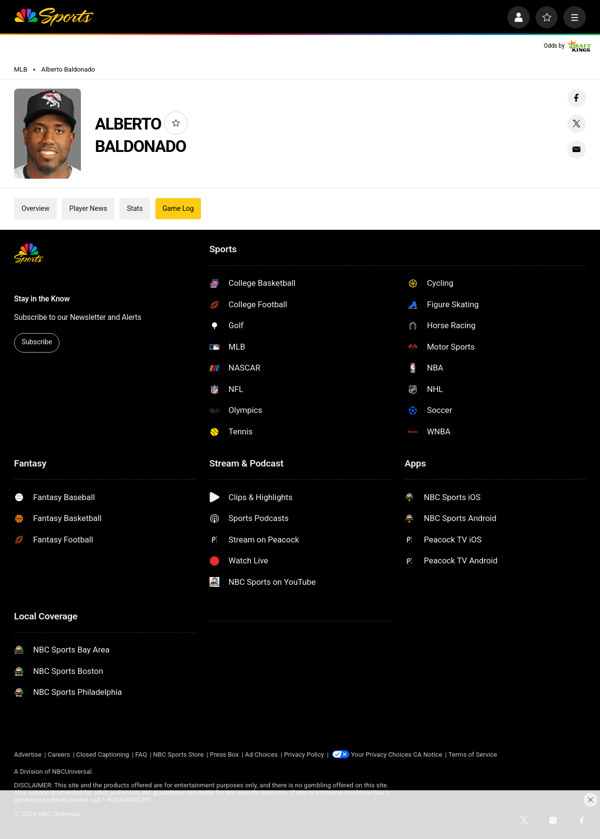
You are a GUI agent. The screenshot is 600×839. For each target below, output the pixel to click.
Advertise (27, 754)
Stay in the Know (42, 299)
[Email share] (576, 149)
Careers (59, 754)
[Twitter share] (576, 123)
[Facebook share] (576, 98)
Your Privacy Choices (381, 754)
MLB (20, 69)
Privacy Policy (304, 754)
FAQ (141, 754)
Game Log (178, 209)
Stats (135, 209)
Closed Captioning (102, 754)
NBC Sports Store (178, 754)
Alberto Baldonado (68, 69)
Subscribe (36, 342)
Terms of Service (473, 754)
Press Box (224, 754)
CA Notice (428, 754)
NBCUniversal (72, 771)
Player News (88, 209)
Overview (35, 209)
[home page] (54, 17)
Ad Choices (261, 754)
